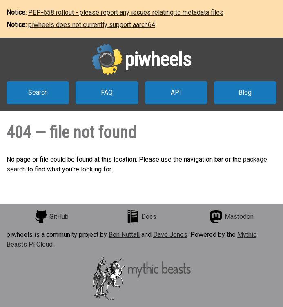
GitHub (51, 216)
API (176, 92)
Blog (245, 92)
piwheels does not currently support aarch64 (91, 25)
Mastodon (231, 216)
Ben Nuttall (124, 234)
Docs (141, 216)
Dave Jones (170, 234)
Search (38, 92)
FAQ (107, 92)
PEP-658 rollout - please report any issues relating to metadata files (125, 12)
